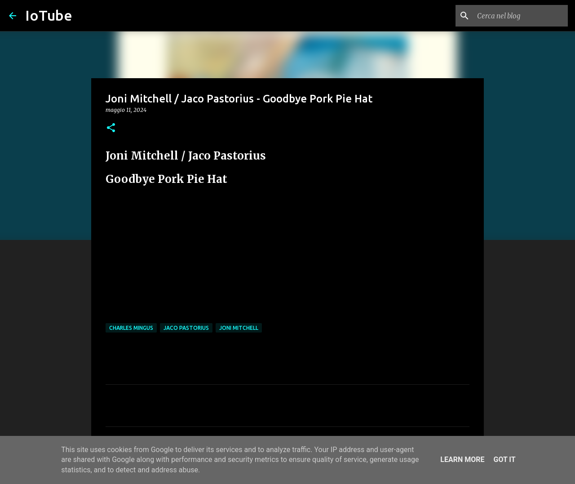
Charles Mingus (131, 328)
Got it (504, 459)
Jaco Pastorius (186, 328)
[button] (111, 128)
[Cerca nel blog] (520, 16)
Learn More (462, 459)
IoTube (48, 15)
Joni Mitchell (238, 328)
